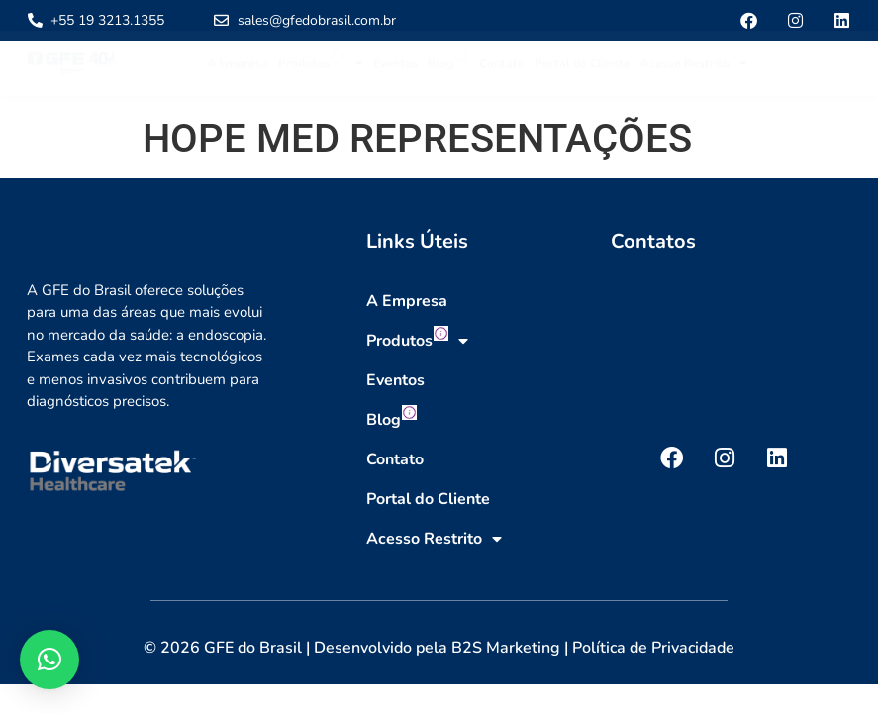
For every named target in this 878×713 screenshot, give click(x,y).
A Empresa (237, 72)
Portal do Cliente (583, 72)
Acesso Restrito (693, 72)
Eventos (395, 72)
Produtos (320, 72)
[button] (49, 659)
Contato (502, 72)
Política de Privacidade (653, 648)
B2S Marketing (505, 648)
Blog (448, 68)
